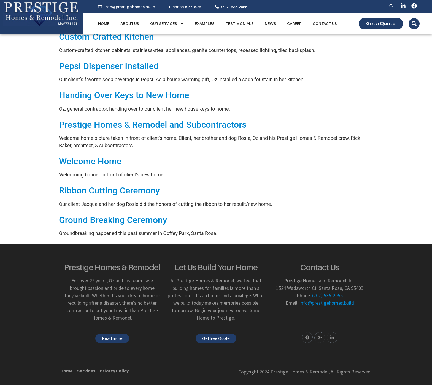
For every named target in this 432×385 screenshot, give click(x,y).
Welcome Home (90, 161)
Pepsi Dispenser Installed (109, 66)
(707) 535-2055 (327, 295)
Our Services (167, 23)
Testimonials (240, 23)
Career (294, 23)
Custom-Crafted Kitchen (106, 36)
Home (103, 23)
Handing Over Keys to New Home (124, 95)
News (270, 23)
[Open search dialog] (414, 23)
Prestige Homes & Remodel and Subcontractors (153, 124)
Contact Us (325, 23)
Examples (205, 23)
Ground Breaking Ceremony (113, 220)
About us (129, 23)
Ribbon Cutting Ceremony (109, 190)
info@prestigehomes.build (326, 303)
